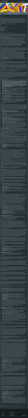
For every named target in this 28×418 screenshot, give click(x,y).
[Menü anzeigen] (23, 1)
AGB (2, 413)
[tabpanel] (14, 212)
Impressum (3, 412)
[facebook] (25, 415)
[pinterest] (24, 415)
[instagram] (22, 415)
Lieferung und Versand (4, 415)
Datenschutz (3, 414)
